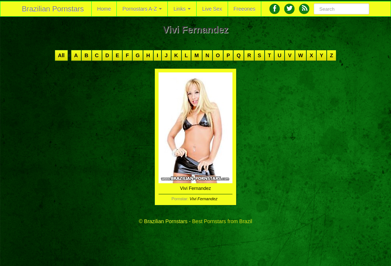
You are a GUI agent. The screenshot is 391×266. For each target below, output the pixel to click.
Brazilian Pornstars (53, 9)
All (61, 55)
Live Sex (212, 9)
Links (182, 9)
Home (104, 9)
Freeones (244, 9)
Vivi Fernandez (203, 199)
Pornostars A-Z (142, 9)
